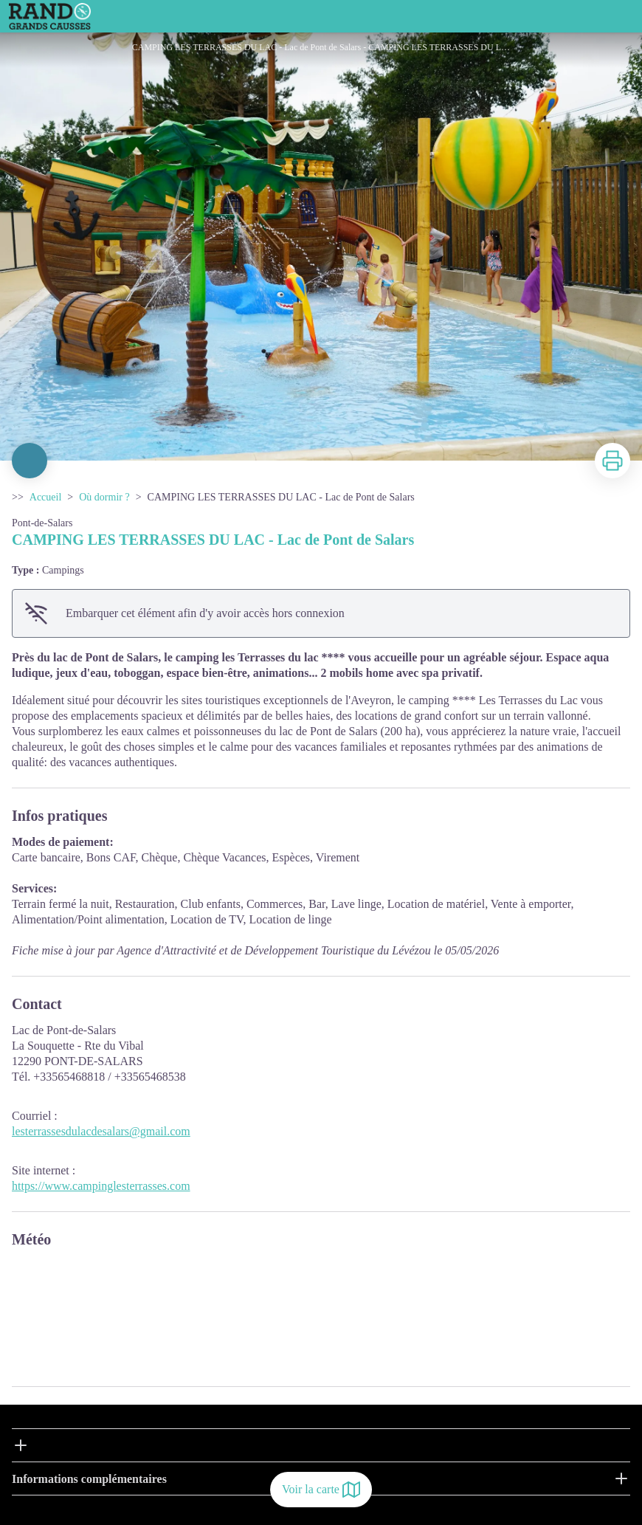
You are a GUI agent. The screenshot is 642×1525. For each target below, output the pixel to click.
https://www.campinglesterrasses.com (101, 1186)
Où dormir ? (104, 497)
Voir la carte (321, 1489)
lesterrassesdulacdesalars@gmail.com (101, 1131)
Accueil (46, 497)
